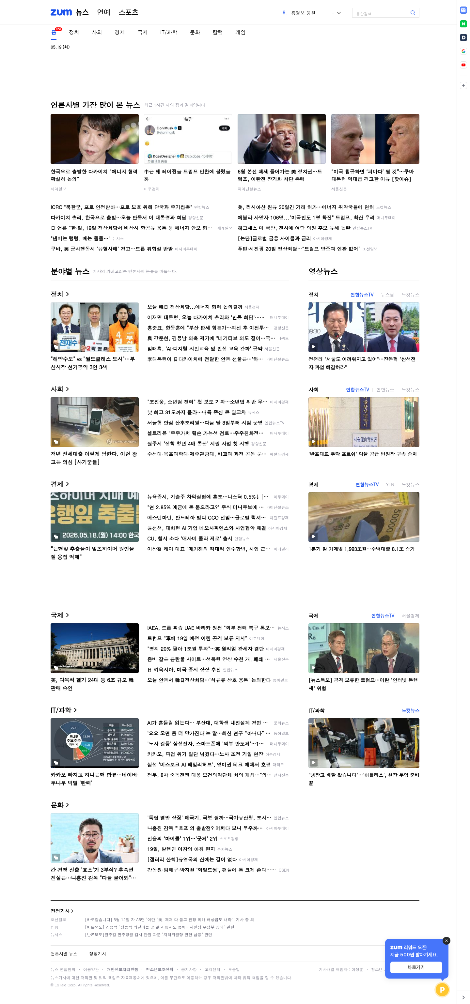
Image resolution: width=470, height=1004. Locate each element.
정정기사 (60, 910)
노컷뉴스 (410, 294)
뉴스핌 (387, 294)
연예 (103, 12)
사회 (97, 32)
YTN (390, 484)
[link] (463, 10)
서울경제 (410, 615)
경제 (120, 32)
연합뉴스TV (362, 294)
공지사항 (189, 969)
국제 (142, 32)
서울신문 (339, 188)
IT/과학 (168, 32)
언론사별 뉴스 (64, 954)
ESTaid (60, 984)
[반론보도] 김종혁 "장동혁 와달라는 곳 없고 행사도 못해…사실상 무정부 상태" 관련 (159, 927)
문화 (195, 32)
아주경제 (152, 188)
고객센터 (212, 969)
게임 (240, 32)
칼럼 (217, 32)
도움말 (234, 969)
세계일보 (58, 188)
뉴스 (82, 12)
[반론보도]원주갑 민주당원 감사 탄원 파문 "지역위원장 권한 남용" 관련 (148, 934)
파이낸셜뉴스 (249, 188)
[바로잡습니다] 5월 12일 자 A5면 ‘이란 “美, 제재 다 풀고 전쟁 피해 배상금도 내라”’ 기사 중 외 (169, 919)
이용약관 (91, 969)
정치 (74, 32)
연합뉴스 (385, 389)
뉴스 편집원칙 (63, 969)
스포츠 (128, 12)
